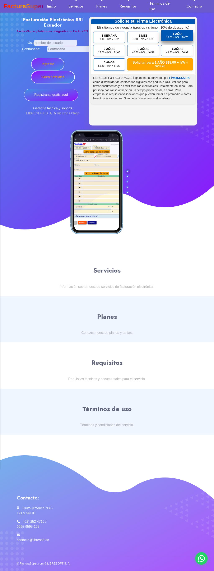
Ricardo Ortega (68, 113)
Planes (101, 6)
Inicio (51, 6)
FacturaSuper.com (31, 563)
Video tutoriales (51, 77)
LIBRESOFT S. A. (39, 113)
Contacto (194, 6)
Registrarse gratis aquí (51, 94)
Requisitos (128, 6)
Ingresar (34, 64)
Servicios (76, 6)
